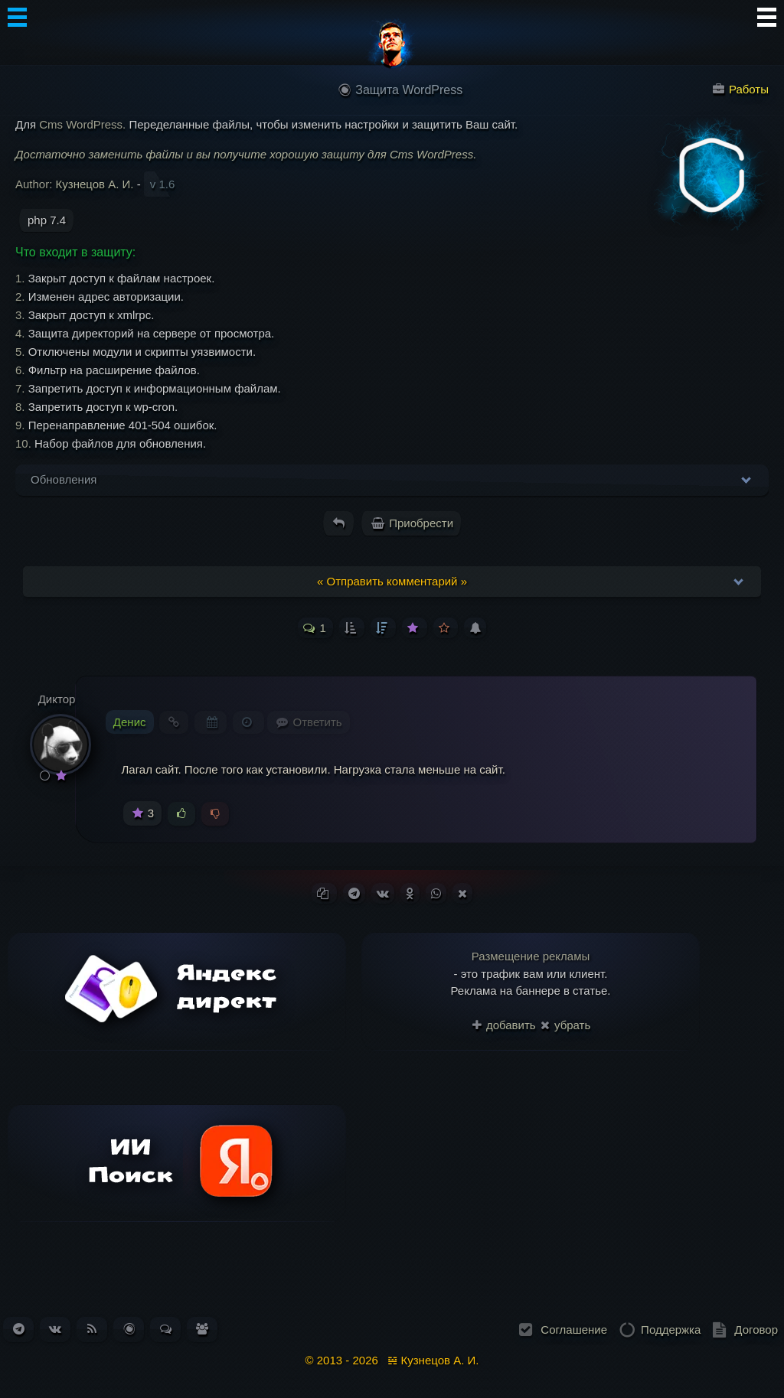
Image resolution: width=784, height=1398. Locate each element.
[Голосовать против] (215, 814)
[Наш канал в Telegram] (18, 1328)
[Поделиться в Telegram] (354, 893)
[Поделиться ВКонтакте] (382, 893)
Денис (129, 721)
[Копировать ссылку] (324, 893)
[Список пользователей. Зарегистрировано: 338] (202, 1328)
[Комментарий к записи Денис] (308, 721)
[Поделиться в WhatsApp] (436, 893)
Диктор (57, 699)
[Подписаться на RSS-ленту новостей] (92, 1328)
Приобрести (412, 523)
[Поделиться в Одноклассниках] (410, 893)
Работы (741, 89)
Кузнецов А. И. (95, 184)
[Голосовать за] (181, 814)
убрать (565, 1024)
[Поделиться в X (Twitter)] (462, 893)
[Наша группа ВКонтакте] (55, 1328)
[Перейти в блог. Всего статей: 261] (129, 1328)
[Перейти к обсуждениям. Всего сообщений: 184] (165, 1328)
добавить (504, 1024)
